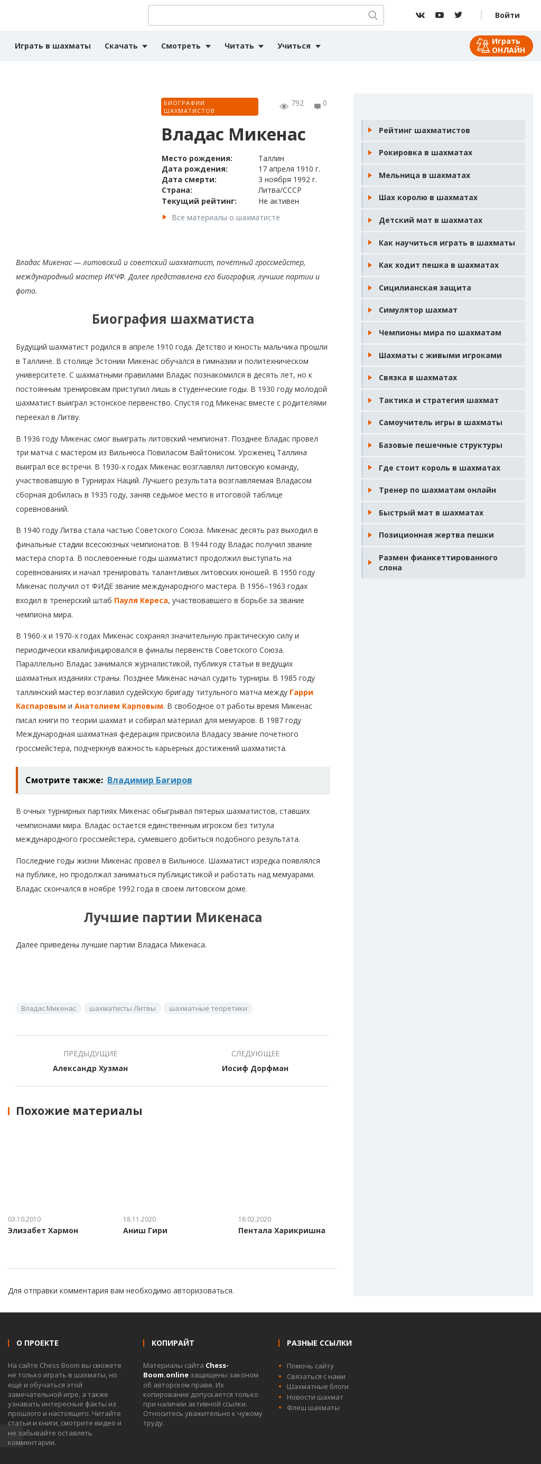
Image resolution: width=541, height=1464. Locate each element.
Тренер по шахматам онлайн (437, 490)
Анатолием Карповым (118, 706)
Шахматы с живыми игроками (440, 355)
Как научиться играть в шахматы (447, 243)
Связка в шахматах (418, 377)
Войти (507, 15)
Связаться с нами (316, 1376)
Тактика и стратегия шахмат (439, 400)
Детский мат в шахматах (430, 220)
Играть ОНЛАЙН (508, 45)
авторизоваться (202, 1290)
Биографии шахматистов (189, 107)
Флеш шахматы (313, 1407)
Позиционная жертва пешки (436, 535)
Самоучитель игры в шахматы (440, 422)
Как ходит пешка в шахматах (439, 265)
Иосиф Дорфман (255, 1068)
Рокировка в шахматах (425, 152)
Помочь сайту (310, 1366)
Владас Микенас (48, 1008)
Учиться (294, 46)
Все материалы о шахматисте (226, 217)
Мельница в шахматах (424, 175)
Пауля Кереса (141, 600)
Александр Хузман (90, 1068)
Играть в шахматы (53, 46)
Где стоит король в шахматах (439, 468)
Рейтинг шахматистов (424, 130)
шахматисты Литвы (122, 1008)
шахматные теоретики (208, 1008)
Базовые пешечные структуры (440, 445)
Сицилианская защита (425, 288)
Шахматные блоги (318, 1386)
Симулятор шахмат (418, 310)
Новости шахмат (315, 1397)
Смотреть (181, 46)
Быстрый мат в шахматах (431, 513)
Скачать (121, 46)
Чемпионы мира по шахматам (440, 332)
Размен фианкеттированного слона (438, 562)
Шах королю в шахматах (428, 197)
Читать (239, 46)
